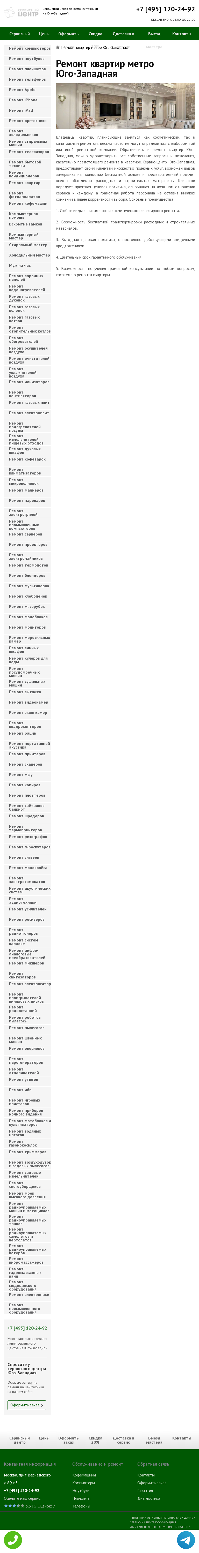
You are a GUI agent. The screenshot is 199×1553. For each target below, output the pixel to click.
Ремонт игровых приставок (24, 1101)
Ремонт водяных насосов (25, 1132)
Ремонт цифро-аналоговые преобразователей (27, 952)
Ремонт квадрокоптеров (25, 724)
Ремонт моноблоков (28, 616)
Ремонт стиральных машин (28, 143)
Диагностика (148, 1498)
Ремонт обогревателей (23, 339)
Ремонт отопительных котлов (30, 329)
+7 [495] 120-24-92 (165, 9)
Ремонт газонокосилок (23, 1143)
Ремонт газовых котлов (24, 318)
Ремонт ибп (20, 1089)
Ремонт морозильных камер (29, 639)
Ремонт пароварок (27, 500)
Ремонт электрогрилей (23, 512)
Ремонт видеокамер (28, 702)
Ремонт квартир (24, 182)
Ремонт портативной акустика (29, 745)
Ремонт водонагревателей (27, 287)
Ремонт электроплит (29, 412)
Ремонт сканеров (25, 764)
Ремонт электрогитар (30, 983)
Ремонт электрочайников (26, 556)
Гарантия (145, 1490)
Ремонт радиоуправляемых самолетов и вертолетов (27, 1231)
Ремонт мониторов (27, 627)
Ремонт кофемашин (28, 203)
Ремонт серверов (25, 534)
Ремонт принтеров (27, 753)
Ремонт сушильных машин (27, 683)
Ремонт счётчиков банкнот (27, 807)
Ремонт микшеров (26, 963)
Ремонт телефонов (27, 79)
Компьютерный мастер (24, 236)
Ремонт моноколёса (28, 867)
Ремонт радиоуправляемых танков (27, 1218)
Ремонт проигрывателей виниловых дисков (26, 996)
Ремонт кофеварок (27, 459)
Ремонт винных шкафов (24, 649)
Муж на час (20, 265)
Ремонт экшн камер (28, 712)
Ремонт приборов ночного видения (26, 1112)
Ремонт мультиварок (29, 585)
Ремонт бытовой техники (25, 163)
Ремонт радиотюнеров (23, 931)
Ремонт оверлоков (27, 1048)
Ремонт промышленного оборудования (24, 1307)
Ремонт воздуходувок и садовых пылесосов (30, 1163)
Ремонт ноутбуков (27, 58)
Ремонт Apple (22, 89)
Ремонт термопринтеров (25, 828)
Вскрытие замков (25, 224)
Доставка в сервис (123, 40)
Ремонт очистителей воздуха (29, 360)
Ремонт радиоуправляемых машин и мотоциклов (29, 1205)
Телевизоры (82, 1544)
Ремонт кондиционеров (24, 174)
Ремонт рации (22, 733)
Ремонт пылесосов (27, 1027)
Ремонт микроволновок (24, 481)
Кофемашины (84, 1474)
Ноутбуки (80, 1490)
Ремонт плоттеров (27, 795)
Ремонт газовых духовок (24, 298)
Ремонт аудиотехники (23, 900)
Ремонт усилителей (28, 908)
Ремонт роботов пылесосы (25, 1019)
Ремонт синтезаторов (22, 975)
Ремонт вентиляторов (22, 393)
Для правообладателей (178, 1550)
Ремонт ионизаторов (29, 381)
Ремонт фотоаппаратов (24, 194)
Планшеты (81, 1498)
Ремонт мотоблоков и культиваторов (30, 1122)
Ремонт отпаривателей (24, 1070)
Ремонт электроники (29, 1294)
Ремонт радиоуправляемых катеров (27, 1248)
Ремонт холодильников (23, 132)
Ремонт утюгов (23, 1079)
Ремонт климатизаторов (25, 471)
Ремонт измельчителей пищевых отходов (26, 438)
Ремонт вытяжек (25, 691)
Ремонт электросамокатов (27, 879)
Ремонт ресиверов (27, 919)
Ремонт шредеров (26, 815)
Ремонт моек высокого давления (27, 1194)
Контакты (181, 33)
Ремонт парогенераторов (26, 1060)
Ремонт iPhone (23, 99)
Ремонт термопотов (28, 565)
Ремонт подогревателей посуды (25, 425)
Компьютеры (83, 1482)
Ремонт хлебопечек (28, 596)
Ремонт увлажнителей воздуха (23, 371)
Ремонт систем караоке (23, 941)
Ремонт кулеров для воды (28, 659)
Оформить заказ (68, 40)
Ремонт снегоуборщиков (25, 1184)
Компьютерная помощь (23, 215)
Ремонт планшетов (27, 68)
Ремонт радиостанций (23, 1008)
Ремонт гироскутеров (30, 846)
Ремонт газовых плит (29, 402)
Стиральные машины (90, 1537)
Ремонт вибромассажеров (26, 1260)
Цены (44, 33)
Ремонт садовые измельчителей (25, 1174)
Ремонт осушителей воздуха (28, 349)
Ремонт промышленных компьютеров (24, 523)
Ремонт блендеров (27, 575)
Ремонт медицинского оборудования (23, 1284)
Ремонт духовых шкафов (25, 450)
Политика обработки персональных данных (163, 1517)
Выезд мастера (154, 40)
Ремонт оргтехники (28, 120)
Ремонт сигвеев (24, 857)
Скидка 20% (95, 40)
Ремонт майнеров (26, 490)
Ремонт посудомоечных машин (24, 670)
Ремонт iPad (21, 110)
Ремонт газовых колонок (24, 308)
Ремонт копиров (24, 784)
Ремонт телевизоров (29, 151)
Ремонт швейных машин (25, 1039)
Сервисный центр (19, 40)
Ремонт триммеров (27, 1151)
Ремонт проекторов (28, 544)
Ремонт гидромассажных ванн (25, 1271)
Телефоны (81, 1506)
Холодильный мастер (29, 255)
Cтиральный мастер (28, 244)
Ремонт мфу (21, 774)
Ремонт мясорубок (27, 606)
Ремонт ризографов (28, 836)
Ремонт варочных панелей (26, 277)
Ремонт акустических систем (30, 890)
